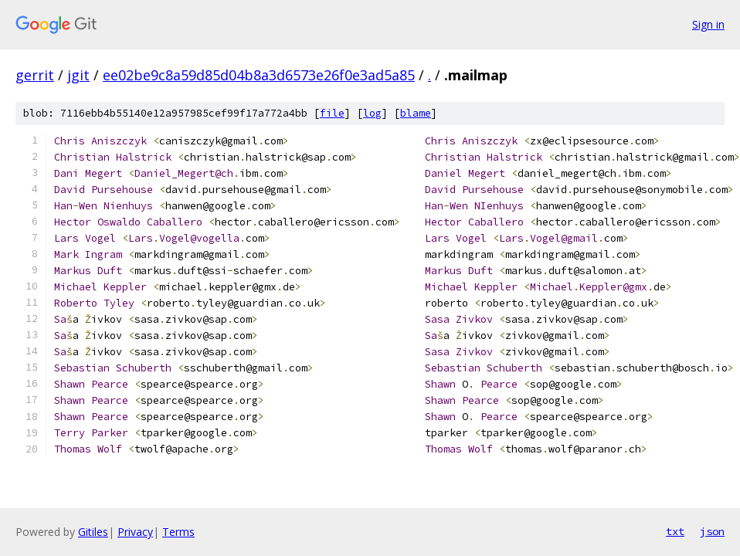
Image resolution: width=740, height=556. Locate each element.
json (712, 531)
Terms (178, 531)
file (332, 113)
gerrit (34, 75)
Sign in (708, 24)
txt (675, 531)
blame (415, 113)
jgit (78, 75)
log (372, 113)
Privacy (135, 531)
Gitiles (93, 531)
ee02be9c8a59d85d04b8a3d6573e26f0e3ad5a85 (259, 75)
